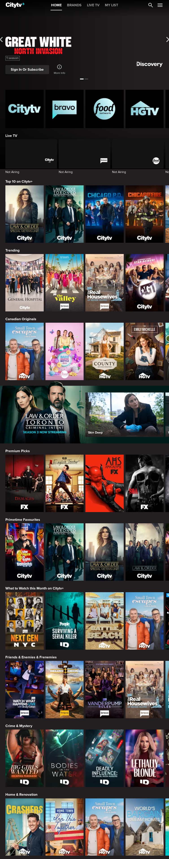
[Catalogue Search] (150, 5)
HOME (56, 5)
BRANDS (74, 5)
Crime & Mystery (18, 726)
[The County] (104, 351)
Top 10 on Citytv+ (18, 181)
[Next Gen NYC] (24, 621)
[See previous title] (4, 39)
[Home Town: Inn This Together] (65, 827)
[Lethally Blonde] (145, 758)
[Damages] (24, 483)
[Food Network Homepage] (104, 109)
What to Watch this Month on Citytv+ (34, 588)
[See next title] (165, 39)
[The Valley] (65, 282)
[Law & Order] (145, 552)
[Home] (15, 5)
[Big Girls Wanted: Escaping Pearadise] (24, 758)
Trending (12, 250)
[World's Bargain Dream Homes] (145, 827)
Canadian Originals (20, 319)
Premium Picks (17, 451)
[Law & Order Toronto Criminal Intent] (65, 214)
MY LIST (111, 5)
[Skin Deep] (124, 414)
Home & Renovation (21, 794)
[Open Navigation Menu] (160, 5)
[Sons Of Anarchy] (145, 483)
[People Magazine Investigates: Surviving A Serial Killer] (65, 621)
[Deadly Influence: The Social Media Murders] (104, 758)
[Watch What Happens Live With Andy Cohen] (24, 689)
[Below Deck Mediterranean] (65, 689)
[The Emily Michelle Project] (145, 351)
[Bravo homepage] (65, 109)
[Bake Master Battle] (65, 351)
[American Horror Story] (104, 483)
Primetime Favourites (22, 519)
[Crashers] (24, 827)
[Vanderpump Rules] (104, 689)
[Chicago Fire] (145, 214)
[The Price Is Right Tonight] (24, 552)
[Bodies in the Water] (65, 758)
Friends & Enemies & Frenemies (31, 657)
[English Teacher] (65, 483)
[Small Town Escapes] (24, 351)
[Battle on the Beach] (104, 621)
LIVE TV (93, 5)
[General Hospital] (24, 282)
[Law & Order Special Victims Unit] (24, 214)
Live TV (11, 136)
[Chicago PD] (104, 214)
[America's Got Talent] (145, 282)
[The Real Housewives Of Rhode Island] (104, 282)
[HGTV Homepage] (145, 109)
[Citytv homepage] (24, 109)
